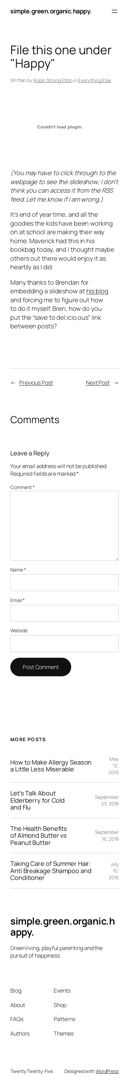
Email (17, 600)
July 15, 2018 (114, 871)
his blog (97, 291)
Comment (22, 487)
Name (18, 569)
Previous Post (36, 382)
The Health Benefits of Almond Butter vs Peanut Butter (38, 835)
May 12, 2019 (113, 766)
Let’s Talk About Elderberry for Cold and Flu (37, 800)
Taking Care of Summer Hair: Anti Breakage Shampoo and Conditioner (51, 870)
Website (19, 630)
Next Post (98, 382)
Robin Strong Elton (53, 80)
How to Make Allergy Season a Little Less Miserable (51, 766)
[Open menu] (114, 11)
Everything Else (94, 80)
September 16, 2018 (107, 835)
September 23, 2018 (107, 800)
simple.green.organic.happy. (51, 11)
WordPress (107, 1071)
